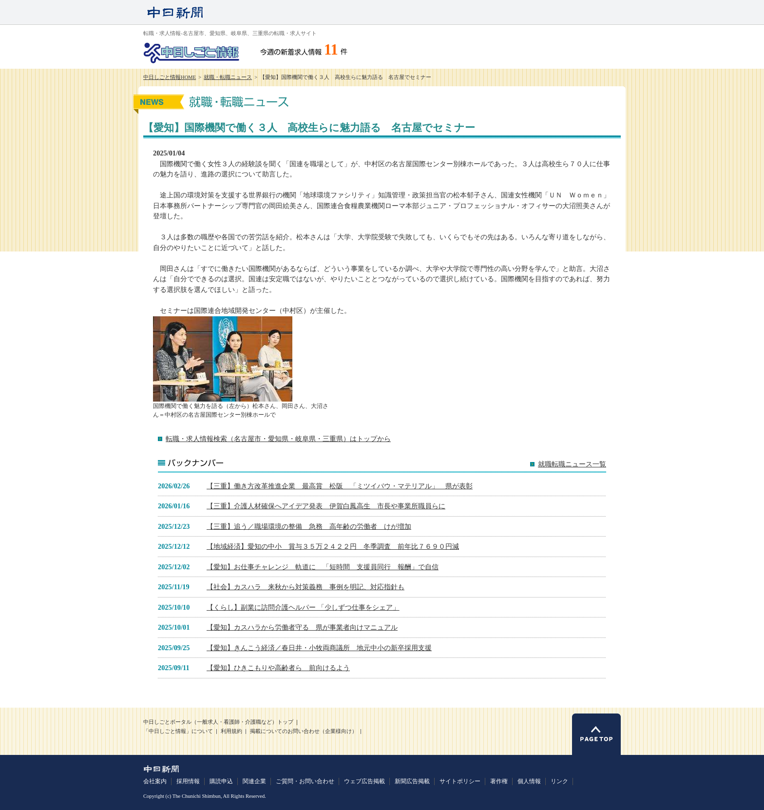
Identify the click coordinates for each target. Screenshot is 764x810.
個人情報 (529, 781)
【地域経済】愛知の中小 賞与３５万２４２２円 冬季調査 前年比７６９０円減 (333, 546)
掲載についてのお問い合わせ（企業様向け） (303, 731)
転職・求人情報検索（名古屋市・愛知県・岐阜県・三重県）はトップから (278, 439)
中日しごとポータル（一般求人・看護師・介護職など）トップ (218, 722)
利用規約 (231, 731)
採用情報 (188, 781)
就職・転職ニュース (228, 77)
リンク (559, 781)
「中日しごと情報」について (178, 731)
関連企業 (254, 781)
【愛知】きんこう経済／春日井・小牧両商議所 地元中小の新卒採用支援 (319, 648)
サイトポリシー (459, 781)
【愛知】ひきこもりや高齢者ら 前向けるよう (278, 668)
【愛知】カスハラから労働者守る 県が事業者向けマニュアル (302, 627)
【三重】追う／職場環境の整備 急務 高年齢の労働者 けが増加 (309, 526)
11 (331, 49)
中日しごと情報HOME (169, 77)
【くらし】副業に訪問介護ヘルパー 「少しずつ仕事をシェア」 (303, 607)
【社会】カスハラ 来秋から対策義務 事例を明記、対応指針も (305, 587)
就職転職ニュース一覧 (572, 464)
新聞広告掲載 (412, 781)
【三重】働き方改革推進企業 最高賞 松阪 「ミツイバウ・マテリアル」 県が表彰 (340, 486)
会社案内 (155, 781)
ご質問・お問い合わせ (305, 781)
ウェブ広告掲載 (364, 781)
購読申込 (221, 781)
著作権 (499, 781)
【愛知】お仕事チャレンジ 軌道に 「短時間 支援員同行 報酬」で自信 (323, 567)
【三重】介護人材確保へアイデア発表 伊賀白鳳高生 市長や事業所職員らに (326, 506)
